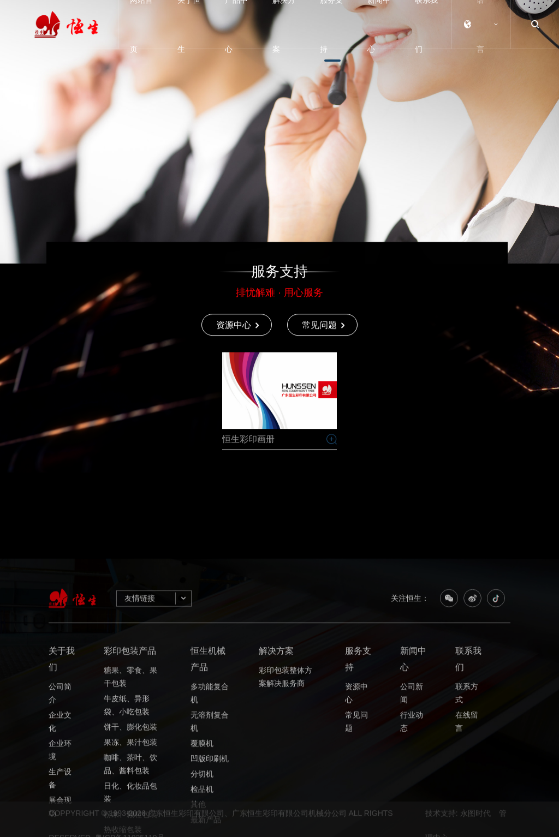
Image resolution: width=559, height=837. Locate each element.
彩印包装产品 (130, 762)
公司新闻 (411, 805)
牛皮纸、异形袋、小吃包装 (127, 817)
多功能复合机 (210, 805)
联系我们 (468, 771)
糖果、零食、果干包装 (130, 789)
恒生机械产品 (208, 771)
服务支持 (358, 771)
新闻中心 (413, 771)
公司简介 (60, 805)
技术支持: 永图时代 (458, 831)
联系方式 (466, 805)
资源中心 (356, 805)
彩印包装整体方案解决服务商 (285, 789)
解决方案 (276, 762)
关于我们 (62, 771)
